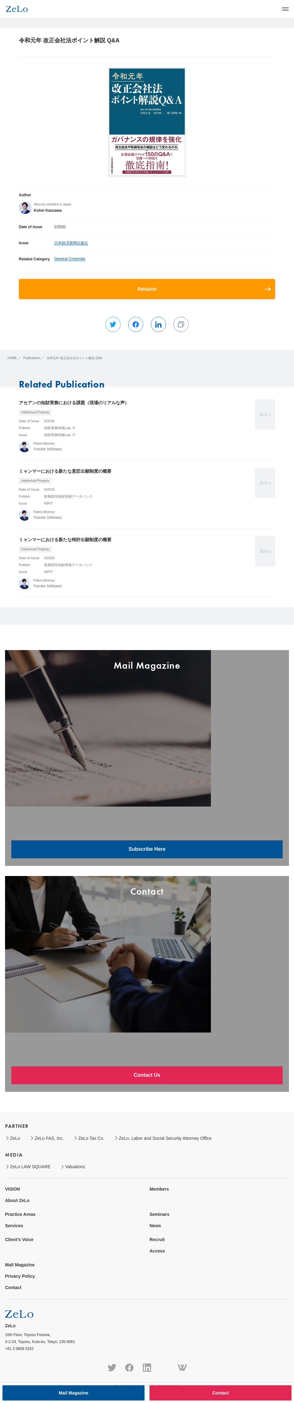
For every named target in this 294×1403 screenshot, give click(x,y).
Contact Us (147, 1075)
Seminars (159, 1214)
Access (157, 1250)
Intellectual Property (35, 412)
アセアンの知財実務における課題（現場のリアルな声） (74, 402)
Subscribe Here (146, 849)
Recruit (157, 1239)
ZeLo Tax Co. (91, 1138)
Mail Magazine (20, 1264)
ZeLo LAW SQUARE (30, 1166)
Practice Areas (20, 1214)
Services (14, 1225)
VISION (12, 1189)
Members (159, 1189)
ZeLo (15, 1138)
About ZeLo (17, 1200)
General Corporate (69, 259)
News (155, 1225)
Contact (13, 1287)
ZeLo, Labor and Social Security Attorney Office (165, 1138)
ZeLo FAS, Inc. (49, 1138)
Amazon (147, 289)
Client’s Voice (19, 1239)
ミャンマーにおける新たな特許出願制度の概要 (65, 539)
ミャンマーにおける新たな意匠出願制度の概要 (65, 471)
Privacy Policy (20, 1276)
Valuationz (75, 1166)
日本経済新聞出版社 (71, 243)
